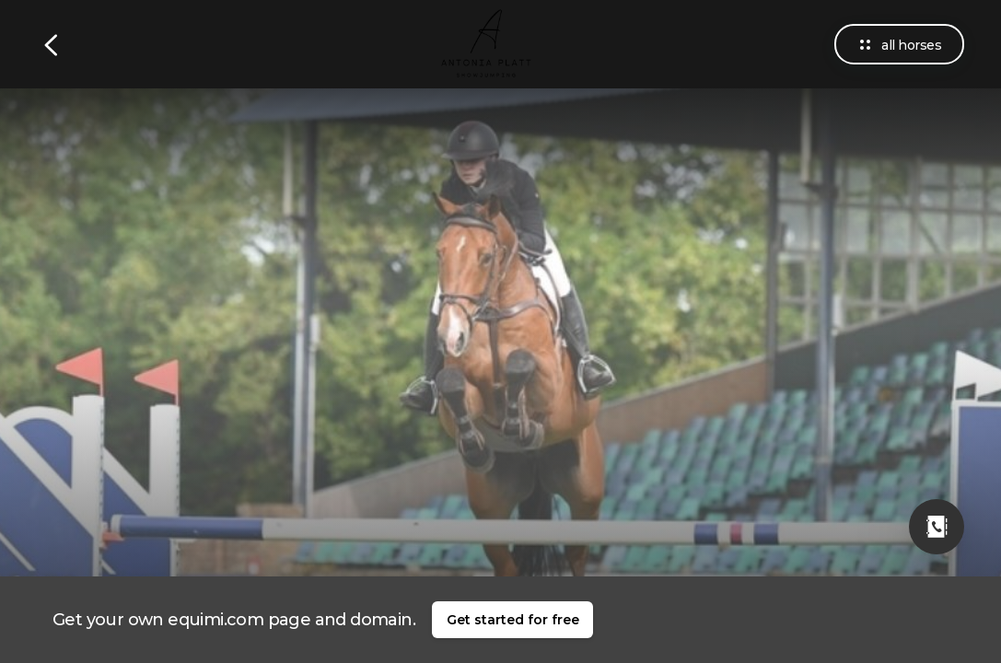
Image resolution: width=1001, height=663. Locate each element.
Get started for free (513, 619)
